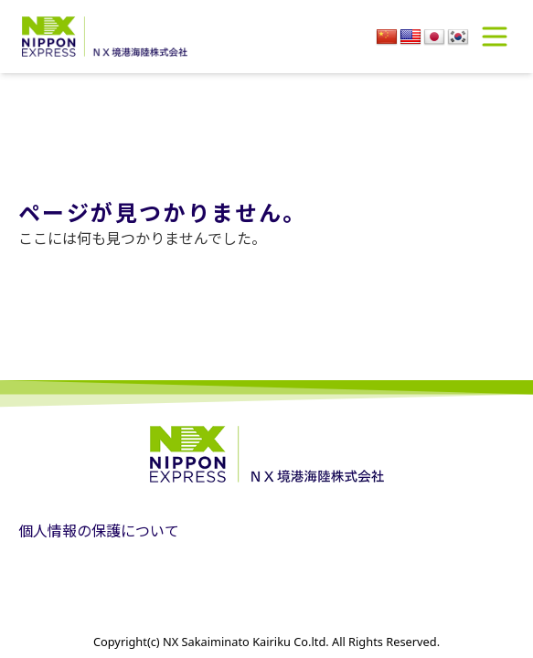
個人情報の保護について (98, 530)
